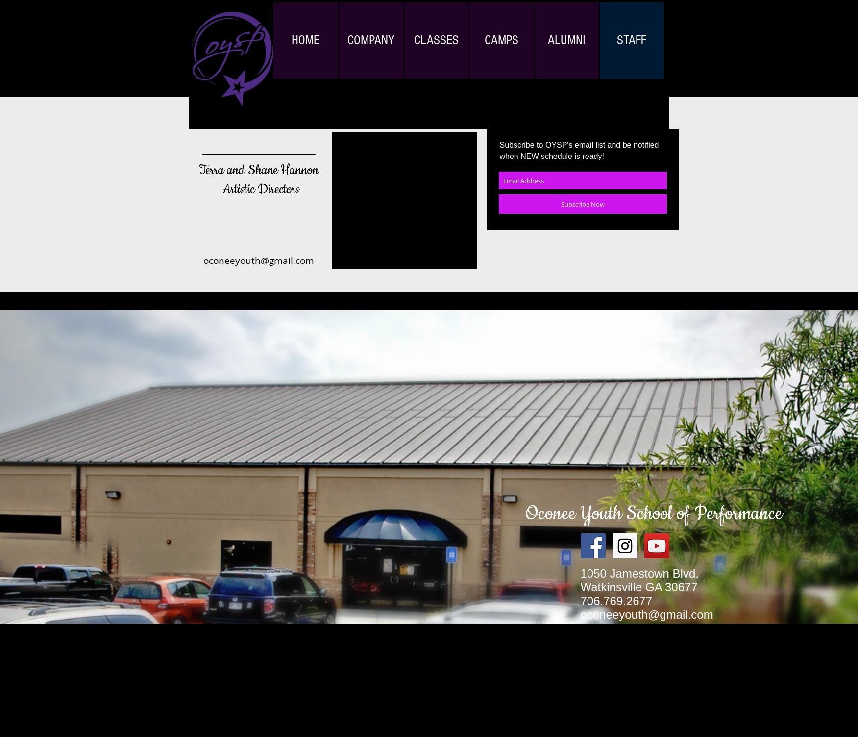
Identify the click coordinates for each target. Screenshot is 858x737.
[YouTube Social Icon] (656, 545)
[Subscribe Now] (583, 204)
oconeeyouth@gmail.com (258, 260)
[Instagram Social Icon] (625, 545)
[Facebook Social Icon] (593, 545)
